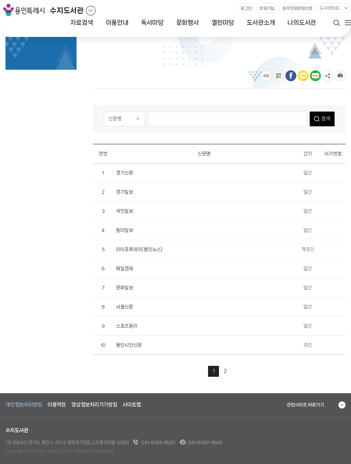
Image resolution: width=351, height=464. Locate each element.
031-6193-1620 (158, 442)
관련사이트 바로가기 (305, 404)
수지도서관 (67, 10)
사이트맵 (132, 404)
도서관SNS (330, 8)
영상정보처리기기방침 (94, 404)
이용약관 (57, 404)
